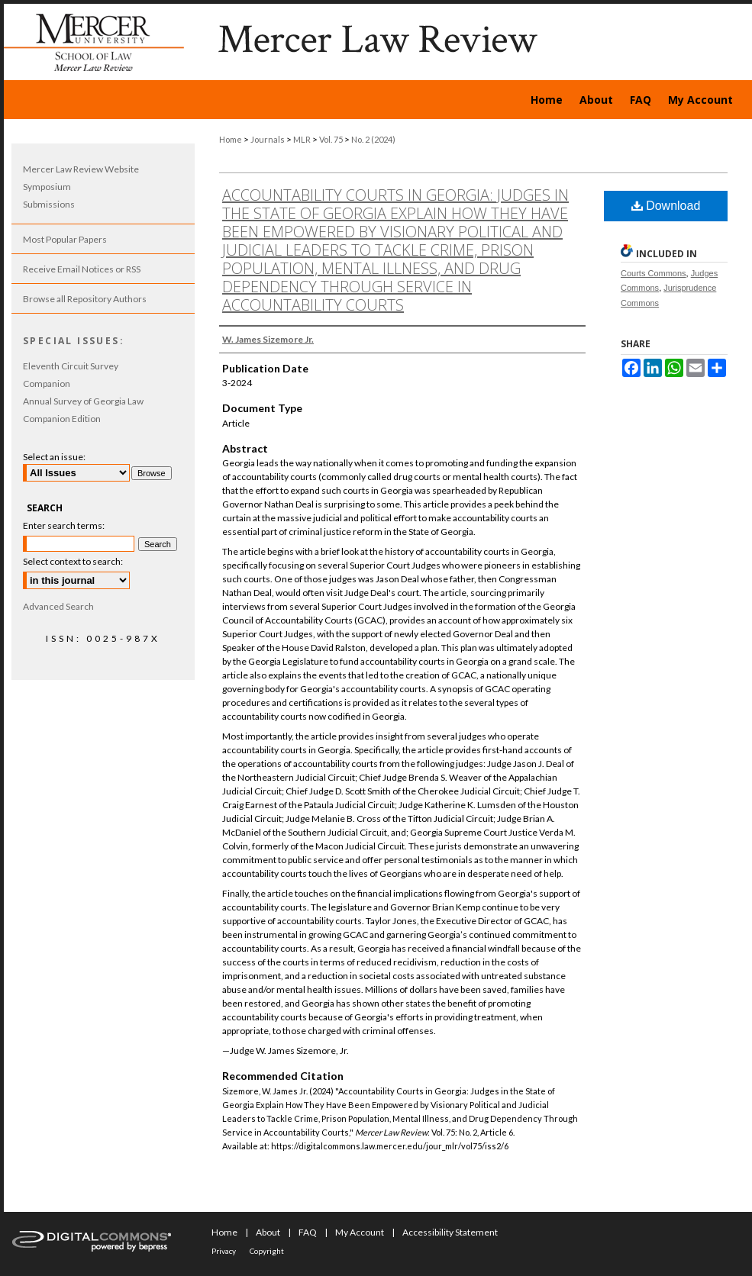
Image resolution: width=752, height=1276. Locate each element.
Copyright (267, 1250)
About (268, 1232)
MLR (302, 139)
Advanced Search (58, 606)
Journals (267, 139)
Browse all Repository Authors (85, 298)
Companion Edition (62, 418)
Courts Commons (653, 273)
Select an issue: (54, 456)
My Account (359, 1232)
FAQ (308, 1232)
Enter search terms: (64, 525)
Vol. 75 (331, 139)
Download (666, 205)
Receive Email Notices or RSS (81, 269)
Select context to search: (73, 561)
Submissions (49, 204)
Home (230, 139)
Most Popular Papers (65, 239)
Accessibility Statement (450, 1232)
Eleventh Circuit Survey (70, 366)
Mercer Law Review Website (81, 169)
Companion (46, 383)
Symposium (47, 186)
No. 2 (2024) (373, 139)
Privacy (223, 1250)
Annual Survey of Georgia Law (83, 401)
